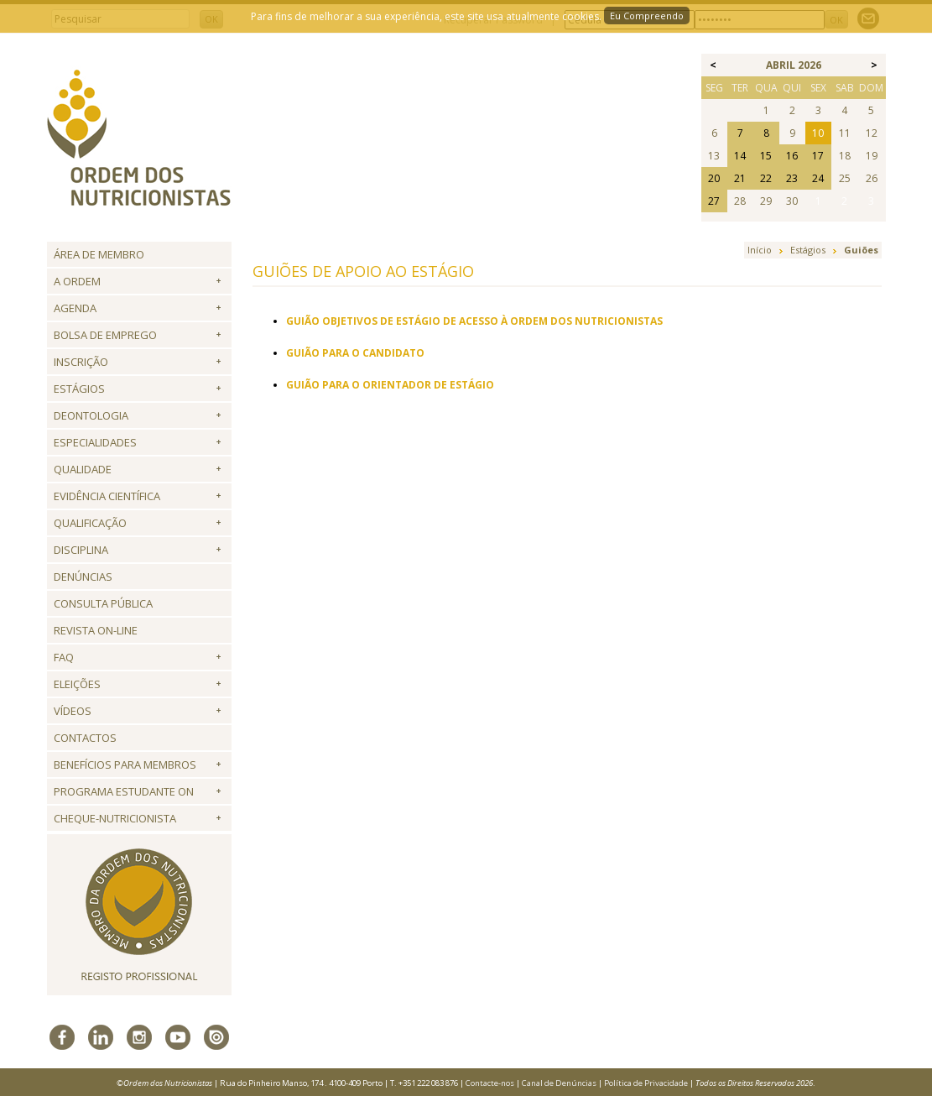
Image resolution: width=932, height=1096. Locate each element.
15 (766, 156)
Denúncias (83, 576)
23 (792, 178)
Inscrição (81, 361)
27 (714, 201)
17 (818, 156)
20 (714, 178)
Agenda (75, 308)
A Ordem (77, 281)
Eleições (77, 684)
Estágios (79, 388)
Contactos (85, 737)
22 (766, 178)
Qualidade (83, 469)
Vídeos (72, 710)
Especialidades (95, 442)
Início (759, 249)
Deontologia (91, 415)
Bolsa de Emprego (105, 334)
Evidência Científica (107, 496)
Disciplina (81, 549)
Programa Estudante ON (124, 791)
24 (818, 178)
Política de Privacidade (646, 1083)
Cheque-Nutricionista (115, 818)
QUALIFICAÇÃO (90, 522)
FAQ (64, 657)
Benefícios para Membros (125, 764)
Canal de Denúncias (559, 1083)
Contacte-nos (490, 1083)
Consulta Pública (103, 603)
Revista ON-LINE (96, 630)
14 (740, 156)
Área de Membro (99, 254)
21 (740, 178)
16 (792, 156)
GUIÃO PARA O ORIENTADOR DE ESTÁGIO (390, 385)
